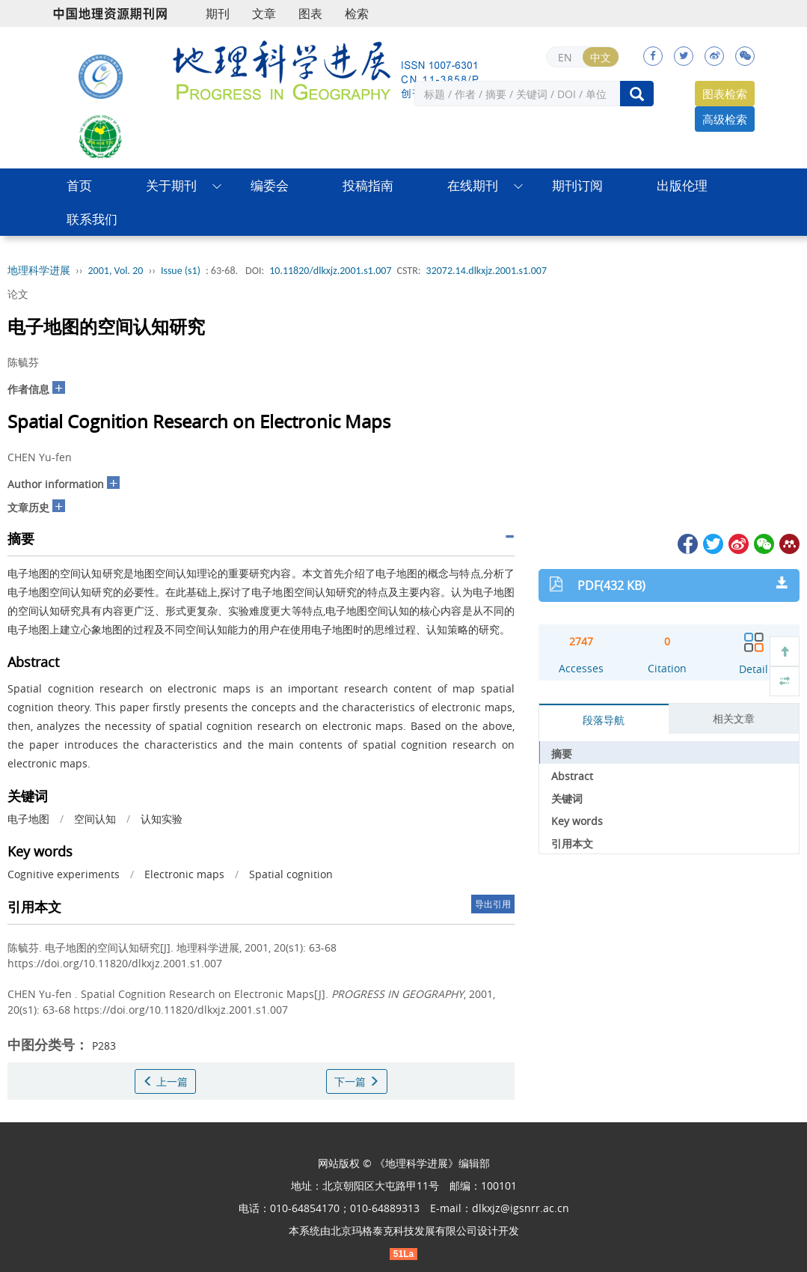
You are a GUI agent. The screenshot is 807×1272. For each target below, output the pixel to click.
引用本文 (572, 843)
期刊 (218, 13)
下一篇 (356, 1081)
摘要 (561, 753)
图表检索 (724, 93)
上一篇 (165, 1081)
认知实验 (161, 819)
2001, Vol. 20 (116, 270)
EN (565, 57)
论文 (17, 294)
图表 (310, 13)
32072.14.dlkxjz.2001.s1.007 (486, 270)
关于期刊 (171, 185)
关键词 (567, 798)
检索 (357, 13)
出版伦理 (682, 185)
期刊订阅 (577, 185)
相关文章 (734, 718)
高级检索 (724, 119)
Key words (577, 821)
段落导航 (604, 720)
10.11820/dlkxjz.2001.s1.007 (330, 270)
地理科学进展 (38, 270)
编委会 (270, 185)
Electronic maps (184, 874)
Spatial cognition (291, 874)
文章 (264, 13)
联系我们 (92, 219)
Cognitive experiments (63, 874)
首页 (79, 185)
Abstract (572, 776)
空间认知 (95, 819)
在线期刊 (472, 185)
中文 (600, 57)
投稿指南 (368, 185)
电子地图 (28, 819)
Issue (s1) (180, 270)
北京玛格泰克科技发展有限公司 (404, 1230)
